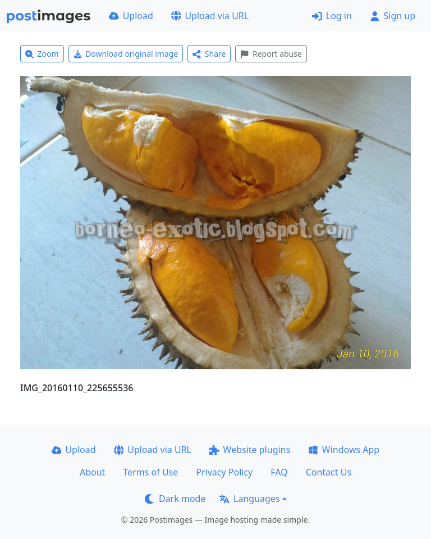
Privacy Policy (224, 472)
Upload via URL (210, 16)
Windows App (343, 449)
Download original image (126, 53)
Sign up (392, 16)
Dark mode (175, 498)
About (92, 472)
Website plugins (249, 449)
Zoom (42, 53)
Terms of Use (150, 472)
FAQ (278, 472)
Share (209, 53)
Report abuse (270, 53)
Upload (131, 16)
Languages (249, 498)
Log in (332, 16)
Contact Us (328, 472)
